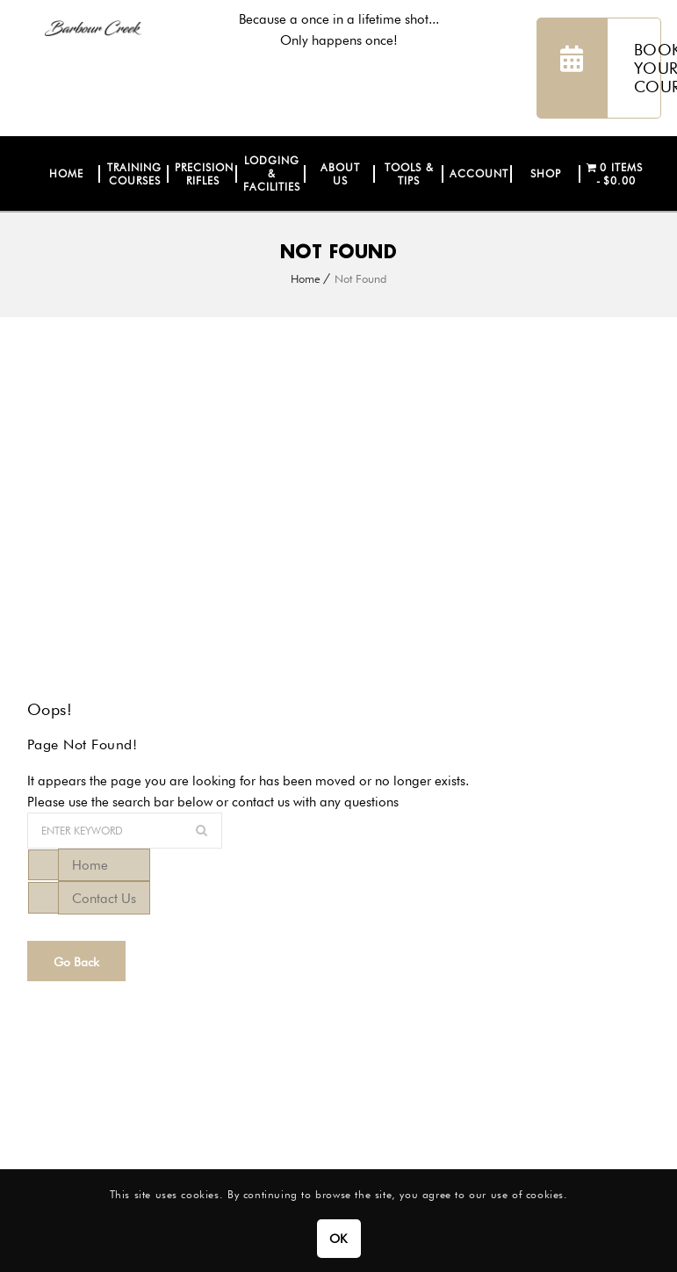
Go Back (76, 962)
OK (338, 1239)
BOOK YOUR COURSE (599, 68)
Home (305, 278)
